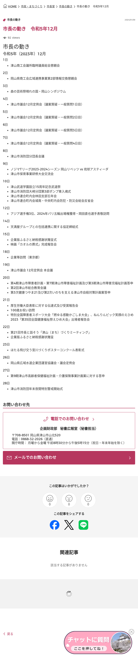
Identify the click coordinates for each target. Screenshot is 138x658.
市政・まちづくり (31, 6)
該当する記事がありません (69, 565)
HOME (12, 6)
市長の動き (65, 6)
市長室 (51, 6)
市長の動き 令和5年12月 (93, 6)
